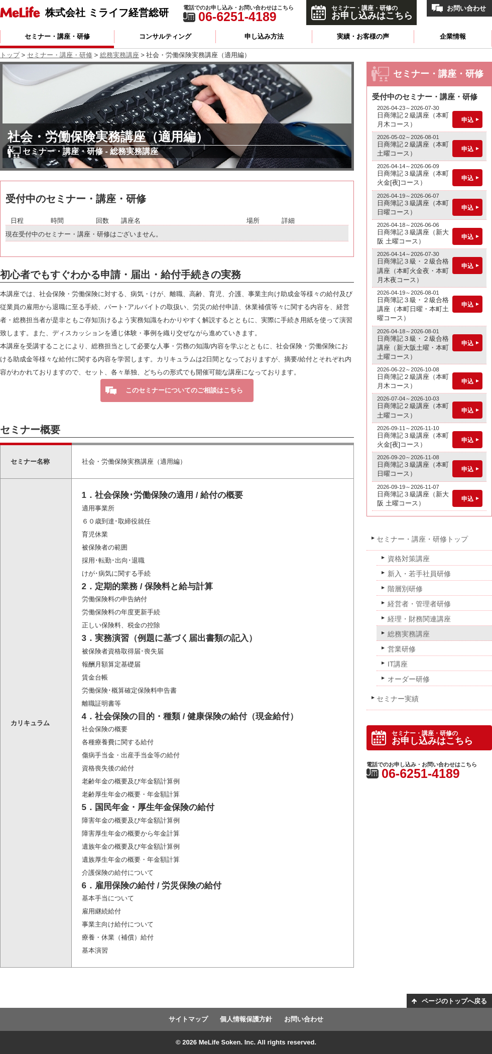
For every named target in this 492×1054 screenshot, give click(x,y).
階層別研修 (405, 589)
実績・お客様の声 (363, 36)
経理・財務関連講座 (419, 619)
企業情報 (453, 36)
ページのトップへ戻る (454, 1001)
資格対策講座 (409, 559)
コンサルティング (165, 36)
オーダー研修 (409, 679)
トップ (10, 55)
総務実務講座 (119, 55)
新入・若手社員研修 (419, 574)
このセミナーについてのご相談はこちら (184, 390)
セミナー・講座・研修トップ (422, 539)
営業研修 (402, 649)
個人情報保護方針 (246, 1019)
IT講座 (398, 664)
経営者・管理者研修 (419, 604)
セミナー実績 (398, 699)
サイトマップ (188, 1019)
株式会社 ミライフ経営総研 (107, 12)
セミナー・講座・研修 (57, 36)
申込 (467, 119)
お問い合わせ (466, 8)
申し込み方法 (264, 36)
